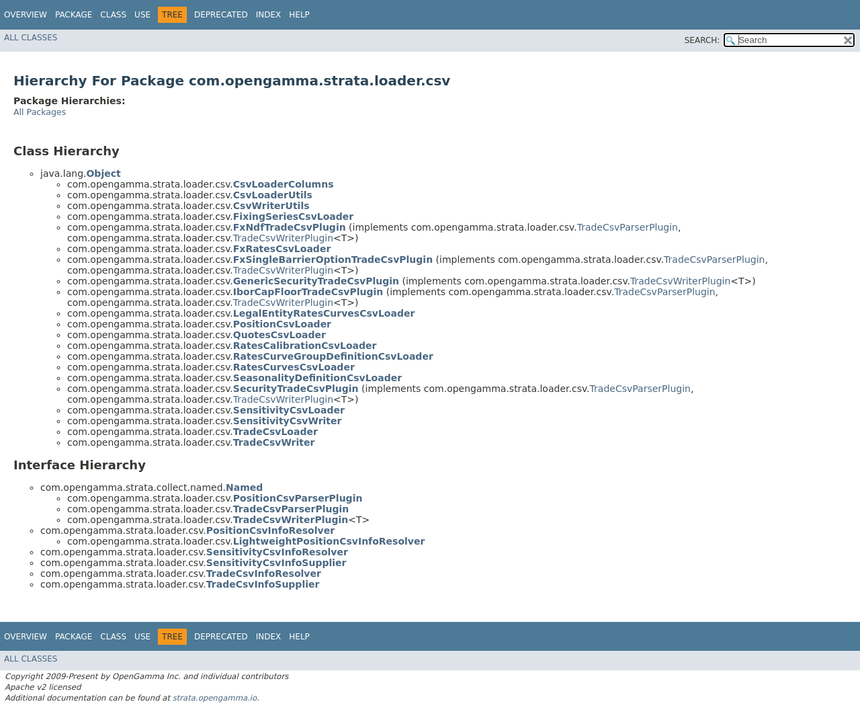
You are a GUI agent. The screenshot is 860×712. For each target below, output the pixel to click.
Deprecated (221, 14)
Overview (25, 14)
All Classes (30, 37)
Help (299, 14)
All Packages (39, 112)
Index (269, 14)
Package (73, 14)
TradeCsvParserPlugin (627, 227)
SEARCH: (702, 40)
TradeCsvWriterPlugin (283, 238)
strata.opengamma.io (215, 698)
